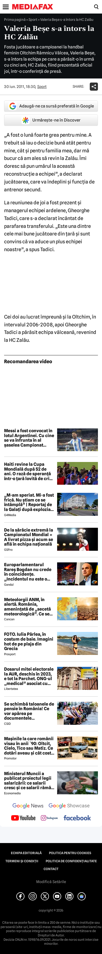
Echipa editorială (26, 853)
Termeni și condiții (21, 861)
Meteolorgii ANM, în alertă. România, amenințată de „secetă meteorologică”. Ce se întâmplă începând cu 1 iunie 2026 (27, 606)
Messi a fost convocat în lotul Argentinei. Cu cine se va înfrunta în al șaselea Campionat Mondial (29, 437)
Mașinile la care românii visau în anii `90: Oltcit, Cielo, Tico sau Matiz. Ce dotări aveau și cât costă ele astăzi (29, 745)
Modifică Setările (51, 882)
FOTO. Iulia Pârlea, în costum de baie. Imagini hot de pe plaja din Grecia (28, 641)
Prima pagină (15, 19)
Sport (33, 19)
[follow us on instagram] (49, 818)
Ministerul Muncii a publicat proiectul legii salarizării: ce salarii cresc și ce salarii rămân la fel (29, 780)
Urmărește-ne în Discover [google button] (51, 120)
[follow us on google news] (28, 806)
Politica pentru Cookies (70, 853)
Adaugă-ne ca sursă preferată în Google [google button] (51, 106)
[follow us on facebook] (77, 818)
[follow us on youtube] (23, 818)
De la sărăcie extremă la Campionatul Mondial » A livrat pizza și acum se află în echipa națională (28, 537)
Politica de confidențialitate (71, 861)
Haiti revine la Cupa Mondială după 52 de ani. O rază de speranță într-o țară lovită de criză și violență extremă (29, 471)
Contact (51, 869)
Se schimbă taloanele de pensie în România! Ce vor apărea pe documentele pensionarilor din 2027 (29, 711)
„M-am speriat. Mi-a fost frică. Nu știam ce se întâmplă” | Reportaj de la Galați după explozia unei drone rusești (29, 502)
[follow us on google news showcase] (69, 806)
